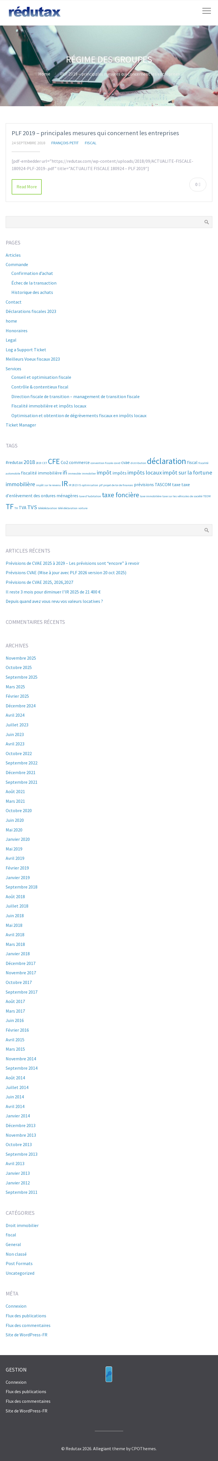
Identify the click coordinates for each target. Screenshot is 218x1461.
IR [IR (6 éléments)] (65, 483)
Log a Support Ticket (26, 349)
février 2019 (17, 868)
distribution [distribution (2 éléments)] (138, 463)
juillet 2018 (17, 906)
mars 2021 (15, 801)
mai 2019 (14, 849)
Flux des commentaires (28, 1325)
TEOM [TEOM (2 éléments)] (207, 496)
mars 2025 (15, 686)
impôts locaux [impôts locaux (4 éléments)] (144, 472)
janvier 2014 (18, 1116)
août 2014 (15, 1077)
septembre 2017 (21, 992)
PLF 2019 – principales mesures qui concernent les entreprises (95, 133)
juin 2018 (15, 915)
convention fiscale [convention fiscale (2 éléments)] (102, 463)
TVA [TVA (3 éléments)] (22, 507)
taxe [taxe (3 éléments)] (176, 484)
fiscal (91, 142)
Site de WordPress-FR (26, 1334)
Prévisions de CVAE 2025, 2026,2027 (39, 582)
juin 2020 (15, 820)
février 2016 (17, 1030)
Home (44, 74)
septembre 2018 (21, 887)
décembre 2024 (20, 705)
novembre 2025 (21, 658)
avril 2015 (15, 1039)
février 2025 (17, 696)
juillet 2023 (17, 725)
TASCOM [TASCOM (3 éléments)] (163, 484)
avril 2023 (15, 744)
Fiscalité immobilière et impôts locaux (48, 406)
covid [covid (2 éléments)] (117, 463)
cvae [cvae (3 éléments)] (125, 462)
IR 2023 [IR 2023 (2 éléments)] (73, 485)
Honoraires (17, 330)
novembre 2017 (21, 972)
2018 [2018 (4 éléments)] (29, 462)
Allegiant (102, 1448)
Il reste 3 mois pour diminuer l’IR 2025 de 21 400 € (53, 592)
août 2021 (15, 791)
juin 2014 (15, 1097)
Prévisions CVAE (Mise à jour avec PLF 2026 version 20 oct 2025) (66, 572)
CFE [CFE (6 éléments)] (54, 461)
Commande (17, 264)
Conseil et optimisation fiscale (41, 377)
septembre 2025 (21, 677)
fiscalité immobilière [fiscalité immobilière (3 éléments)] (41, 473)
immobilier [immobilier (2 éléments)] (89, 473)
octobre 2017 (19, 982)
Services (13, 368)
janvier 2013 (18, 1173)
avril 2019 (15, 858)
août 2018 (15, 896)
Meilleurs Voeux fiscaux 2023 (33, 359)
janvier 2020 (18, 839)
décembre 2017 (20, 963)
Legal (11, 340)
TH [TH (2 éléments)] (16, 508)
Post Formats (19, 1263)
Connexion (16, 1306)
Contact (14, 302)
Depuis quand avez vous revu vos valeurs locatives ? (54, 601)
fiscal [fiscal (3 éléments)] (192, 462)
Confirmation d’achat (32, 273)
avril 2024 (15, 715)
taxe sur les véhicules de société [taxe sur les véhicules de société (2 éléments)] (182, 496)
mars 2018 (15, 944)
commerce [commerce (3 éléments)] (79, 462)
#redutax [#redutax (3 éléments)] (14, 462)
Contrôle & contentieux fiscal (39, 387)
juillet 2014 (17, 1087)
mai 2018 (14, 925)
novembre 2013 (21, 1135)
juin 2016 (15, 1020)
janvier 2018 (18, 953)
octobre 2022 (19, 753)
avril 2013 (15, 1163)
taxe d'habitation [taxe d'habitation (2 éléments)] (90, 496)
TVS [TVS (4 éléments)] (32, 507)
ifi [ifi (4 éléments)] (65, 472)
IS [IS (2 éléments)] (79, 485)
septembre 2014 (21, 1068)
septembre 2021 (21, 782)
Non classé (16, 1254)
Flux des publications (26, 1315)
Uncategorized (20, 1273)
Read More (26, 186)
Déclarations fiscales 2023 (31, 311)
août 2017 (15, 1001)
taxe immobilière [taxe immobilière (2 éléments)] (151, 496)
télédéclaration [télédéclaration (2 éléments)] (47, 508)
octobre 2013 (19, 1144)
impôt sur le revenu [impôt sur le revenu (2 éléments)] (48, 485)
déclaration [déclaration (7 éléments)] (166, 461)
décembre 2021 (20, 772)
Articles (13, 255)
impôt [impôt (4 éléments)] (104, 472)
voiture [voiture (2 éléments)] (82, 508)
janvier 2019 (18, 877)
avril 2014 (15, 1106)
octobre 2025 (19, 667)
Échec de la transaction (33, 283)
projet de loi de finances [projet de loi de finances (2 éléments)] (118, 485)
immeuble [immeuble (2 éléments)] (74, 473)
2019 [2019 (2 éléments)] (38, 463)
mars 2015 (15, 1049)
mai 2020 (14, 830)
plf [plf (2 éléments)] (100, 485)
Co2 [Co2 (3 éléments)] (64, 462)
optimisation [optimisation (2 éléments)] (90, 485)
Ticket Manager (21, 425)
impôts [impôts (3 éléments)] (119, 473)
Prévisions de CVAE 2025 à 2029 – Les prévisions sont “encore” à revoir (72, 563)
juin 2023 (15, 734)
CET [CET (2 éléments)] (44, 463)
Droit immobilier (22, 1225)
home (11, 321)
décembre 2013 (20, 1125)
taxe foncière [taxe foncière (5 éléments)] (120, 494)
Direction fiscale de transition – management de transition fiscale (75, 396)
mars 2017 (15, 1011)
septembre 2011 (21, 1192)
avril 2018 (15, 934)
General (13, 1244)
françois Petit (65, 142)
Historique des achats (32, 292)
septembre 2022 (21, 763)
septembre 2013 (21, 1154)
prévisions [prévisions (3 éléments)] (144, 484)
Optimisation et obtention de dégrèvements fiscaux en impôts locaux (78, 415)
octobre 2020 (19, 810)
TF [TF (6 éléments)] (10, 506)
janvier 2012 (18, 1183)
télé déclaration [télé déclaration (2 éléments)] (67, 508)
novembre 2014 (21, 1058)
